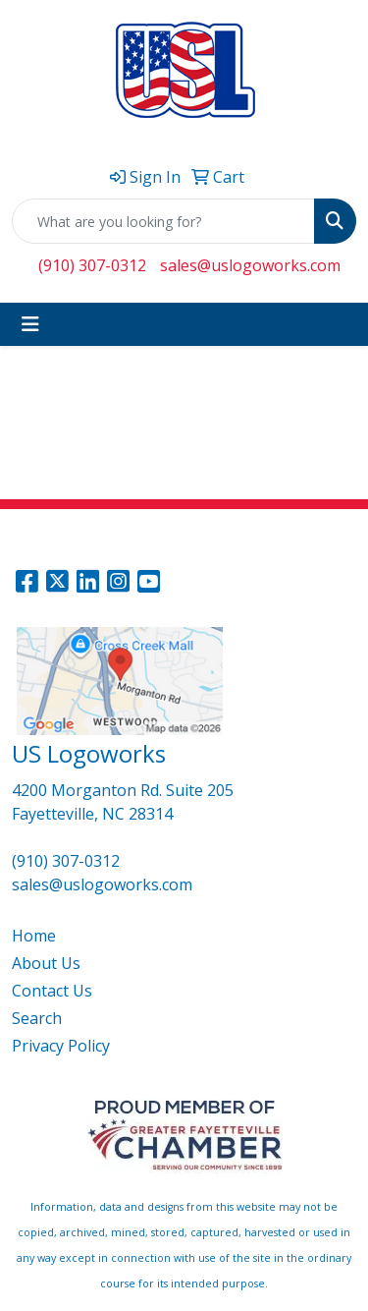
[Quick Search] (163, 221)
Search (37, 1018)
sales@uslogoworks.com (250, 265)
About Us (46, 963)
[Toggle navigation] (30, 324)
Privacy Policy (61, 1045)
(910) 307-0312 (92, 265)
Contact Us (52, 990)
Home (34, 935)
